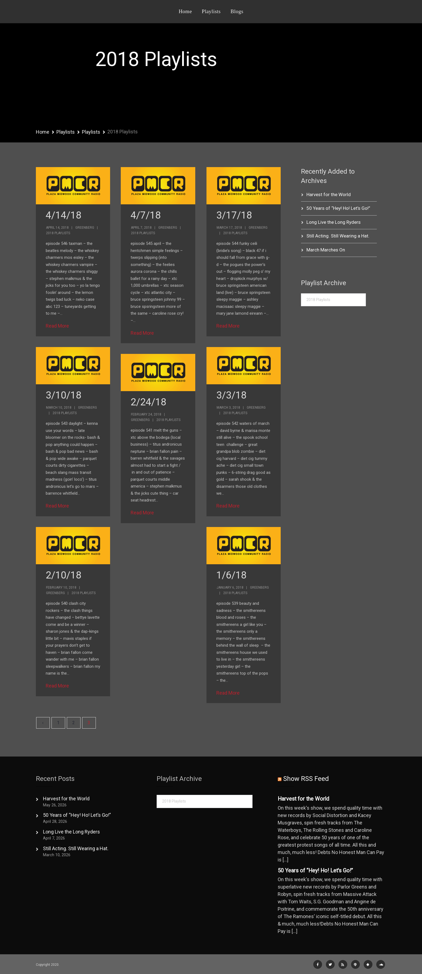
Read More (57, 326)
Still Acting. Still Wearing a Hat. (337, 236)
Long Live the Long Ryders (333, 222)
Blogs (237, 11)
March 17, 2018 (229, 228)
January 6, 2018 (230, 587)
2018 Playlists (58, 233)
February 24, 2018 (146, 414)
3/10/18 (63, 395)
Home (185, 11)
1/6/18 (231, 575)
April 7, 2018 (141, 228)
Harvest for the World (328, 194)
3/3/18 (231, 395)
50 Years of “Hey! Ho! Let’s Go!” (338, 208)
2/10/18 (63, 575)
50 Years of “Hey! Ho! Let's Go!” (315, 870)
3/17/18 (234, 215)
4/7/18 (146, 215)
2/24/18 (148, 402)
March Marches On (325, 250)
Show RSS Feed (306, 779)
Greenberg (84, 228)
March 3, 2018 (228, 407)
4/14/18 (63, 215)
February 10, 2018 (61, 587)
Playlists (211, 11)
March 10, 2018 (58, 407)
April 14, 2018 (57, 228)
